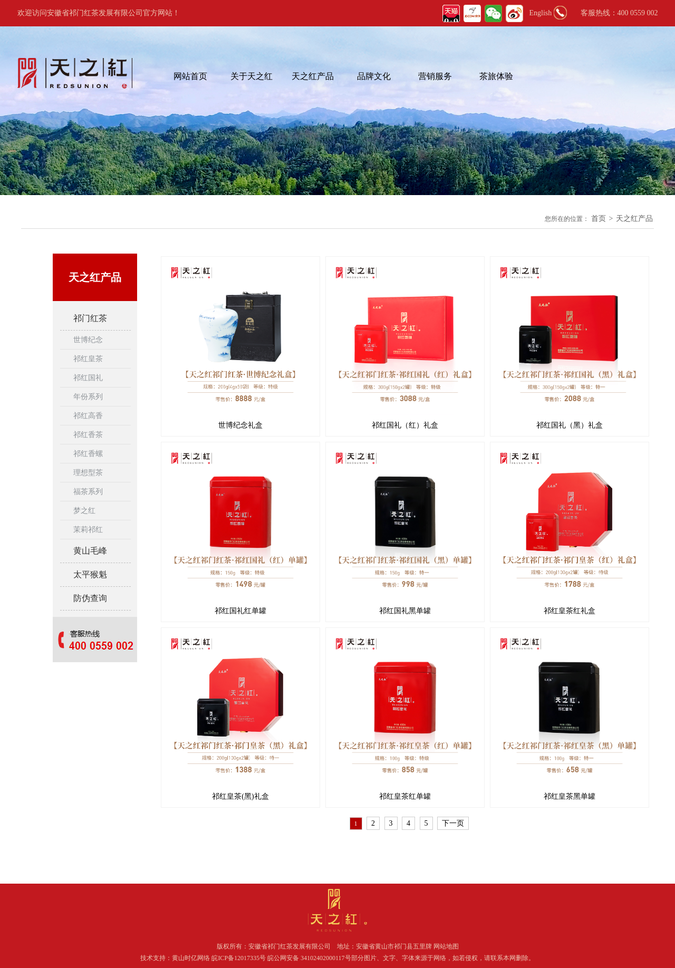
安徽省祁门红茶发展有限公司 (289, 946)
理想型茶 (88, 473)
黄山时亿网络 (191, 958)
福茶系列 (88, 492)
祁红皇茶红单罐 (405, 796)
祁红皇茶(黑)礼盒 (240, 796)
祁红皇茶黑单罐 (569, 796)
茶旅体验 (496, 76)
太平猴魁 (90, 574)
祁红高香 (88, 416)
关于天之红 (251, 76)
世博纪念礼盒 (240, 425)
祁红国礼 (88, 378)
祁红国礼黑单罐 (405, 611)
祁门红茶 (90, 318)
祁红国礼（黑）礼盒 (569, 425)
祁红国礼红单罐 (240, 611)
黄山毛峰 (90, 550)
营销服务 (435, 76)
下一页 (453, 823)
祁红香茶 (88, 435)
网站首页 (190, 76)
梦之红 (84, 511)
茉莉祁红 (88, 530)
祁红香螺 (88, 454)
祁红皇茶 (88, 359)
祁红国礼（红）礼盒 (405, 425)
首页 (598, 218)
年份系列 (88, 397)
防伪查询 (90, 598)
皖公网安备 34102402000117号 (309, 958)
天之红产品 (313, 76)
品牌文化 (374, 76)
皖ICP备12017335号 (238, 958)
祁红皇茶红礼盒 (569, 611)
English (540, 13)
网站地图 (446, 946)
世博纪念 (88, 340)
